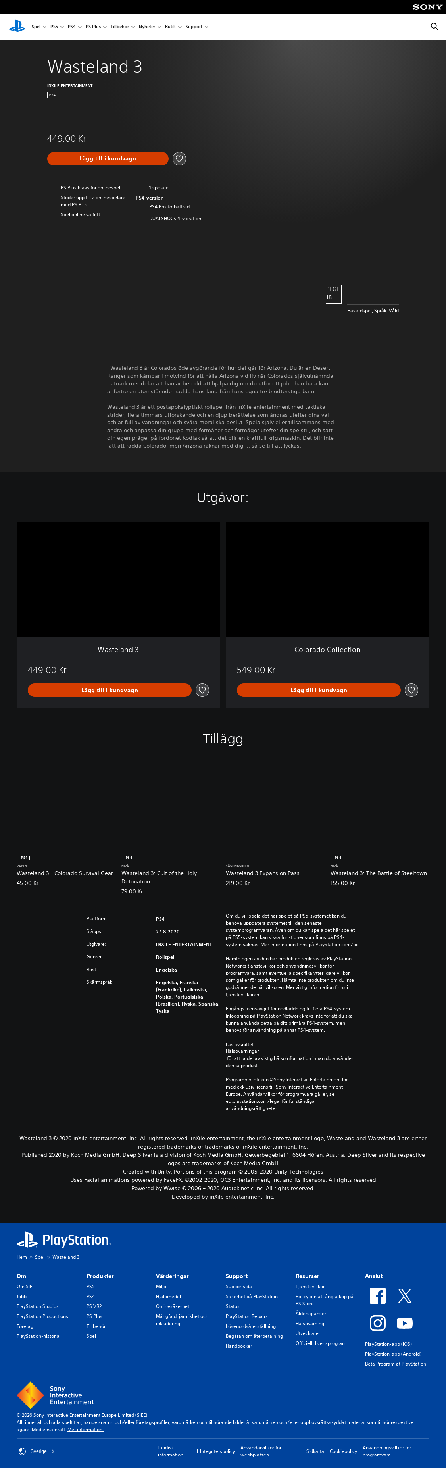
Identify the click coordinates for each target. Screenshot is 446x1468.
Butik (170, 27)
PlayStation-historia (38, 1336)
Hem (22, 1257)
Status (233, 1306)
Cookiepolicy (343, 1451)
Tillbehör (120, 27)
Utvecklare (307, 1333)
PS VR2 (94, 1306)
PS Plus (93, 27)
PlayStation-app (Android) (393, 1354)
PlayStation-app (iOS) (388, 1344)
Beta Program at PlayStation (395, 1363)
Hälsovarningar (242, 1051)
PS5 (54, 27)
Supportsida (239, 1286)
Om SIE (24, 1286)
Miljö (161, 1286)
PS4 (72, 27)
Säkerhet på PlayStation (252, 1296)
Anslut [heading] (374, 1275)
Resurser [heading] (307, 1275)
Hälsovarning (310, 1323)
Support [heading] (237, 1275)
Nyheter (147, 27)
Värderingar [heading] (172, 1275)
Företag (25, 1326)
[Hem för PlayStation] (17, 27)
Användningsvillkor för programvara (387, 1451)
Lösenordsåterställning (251, 1326)
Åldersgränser (311, 1313)
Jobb (22, 1296)
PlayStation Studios (38, 1306)
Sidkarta (315, 1451)
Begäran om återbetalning (254, 1336)
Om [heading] (21, 1275)
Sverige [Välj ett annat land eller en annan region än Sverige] (37, 1451)
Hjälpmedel (168, 1296)
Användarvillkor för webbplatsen (260, 1451)
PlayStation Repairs (247, 1316)
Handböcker (239, 1346)
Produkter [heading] (100, 1275)
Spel (36, 27)
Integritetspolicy (217, 1451)
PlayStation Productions (42, 1316)
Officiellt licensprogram (321, 1343)
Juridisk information (170, 1451)
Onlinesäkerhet (172, 1306)
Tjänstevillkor (310, 1286)
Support (194, 27)
